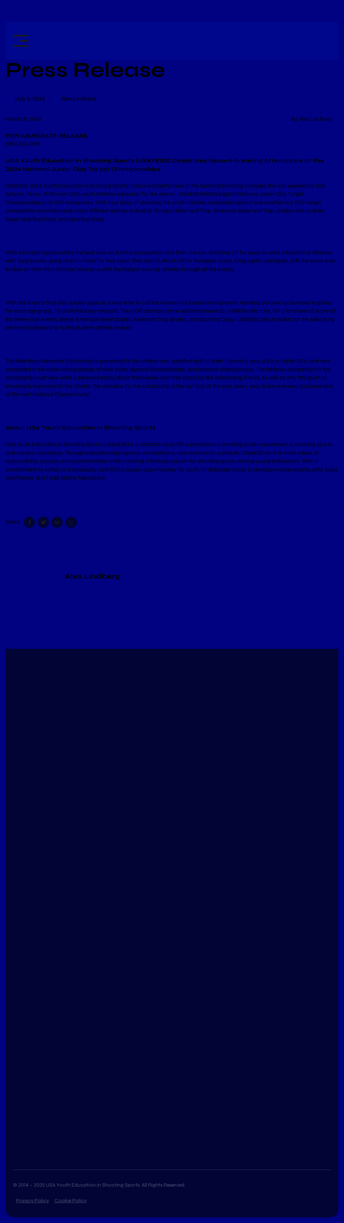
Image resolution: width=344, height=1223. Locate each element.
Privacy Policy (32, 1200)
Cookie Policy (71, 1200)
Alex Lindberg (78, 98)
